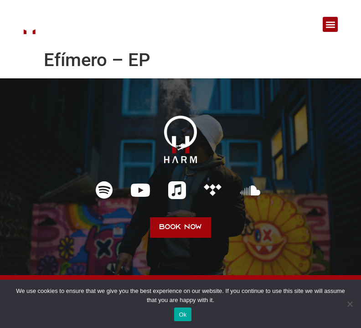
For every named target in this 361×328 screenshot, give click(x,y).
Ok (182, 314)
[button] (330, 24)
